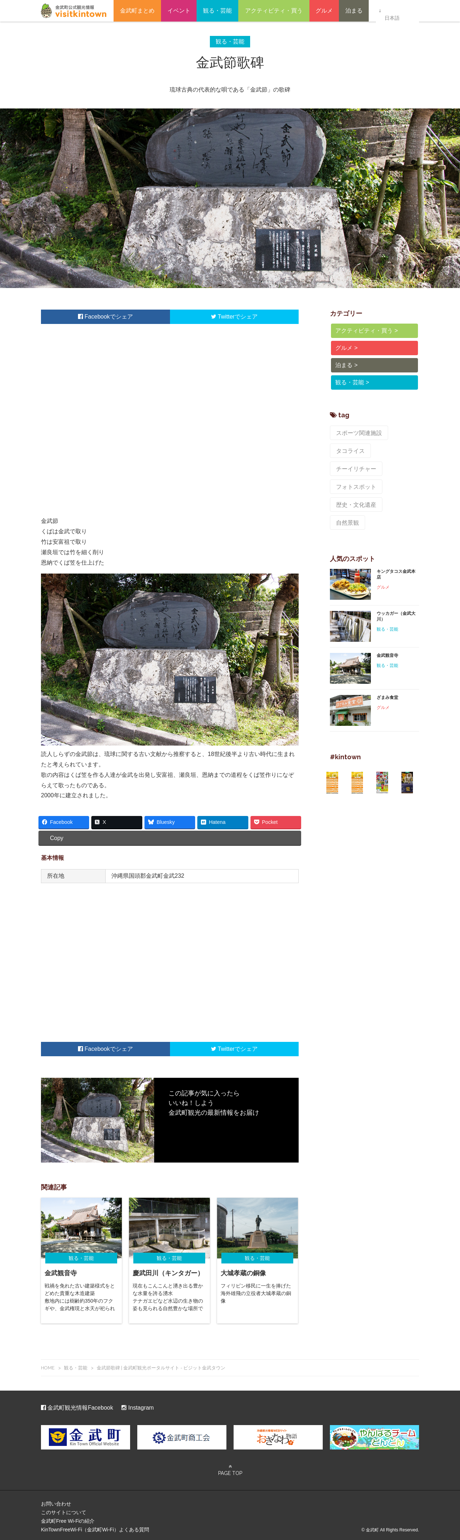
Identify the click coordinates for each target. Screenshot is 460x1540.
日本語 (391, 11)
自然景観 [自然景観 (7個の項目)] (395, 477)
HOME (48, 1365)
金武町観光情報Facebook (77, 1405)
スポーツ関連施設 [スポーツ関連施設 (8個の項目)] (355, 432)
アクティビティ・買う (274, 11)
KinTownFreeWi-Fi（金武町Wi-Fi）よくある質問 (95, 1527)
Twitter (223, 317)
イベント (178, 11)
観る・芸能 (217, 11)
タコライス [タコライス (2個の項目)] (347, 447)
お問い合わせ (56, 1501)
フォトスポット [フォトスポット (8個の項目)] (353, 462)
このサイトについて (63, 1509)
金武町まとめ (137, 11)
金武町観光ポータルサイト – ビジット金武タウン (73, 11)
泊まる (354, 11)
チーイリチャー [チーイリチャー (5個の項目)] (392, 447)
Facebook (94, 317)
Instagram (137, 1405)
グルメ (324, 11)
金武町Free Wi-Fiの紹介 (68, 1518)
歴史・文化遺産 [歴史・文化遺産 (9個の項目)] (353, 477)
